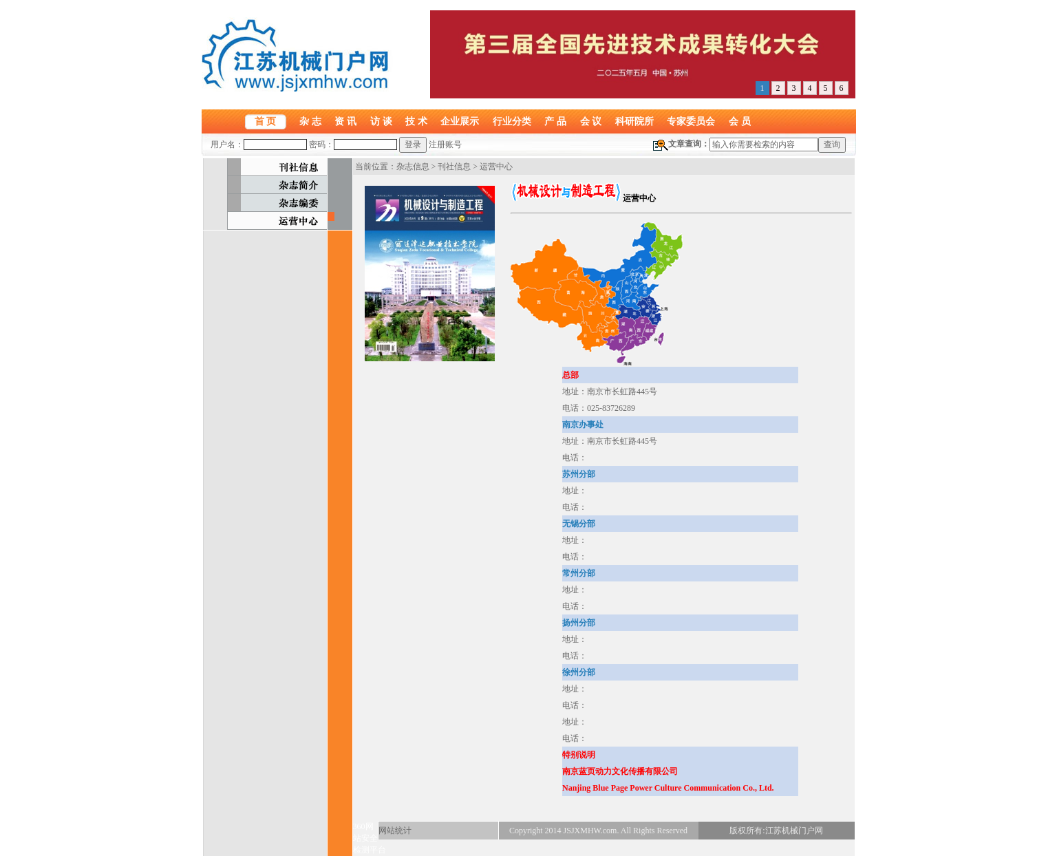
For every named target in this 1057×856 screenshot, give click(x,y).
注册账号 (445, 144)
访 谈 (381, 121)
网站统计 (395, 830)
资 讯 (345, 121)
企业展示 (459, 121)
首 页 (266, 121)
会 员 (740, 121)
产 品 (555, 121)
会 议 (591, 121)
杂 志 (310, 121)
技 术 (416, 121)
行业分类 (512, 121)
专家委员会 (691, 121)
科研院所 (634, 121)
